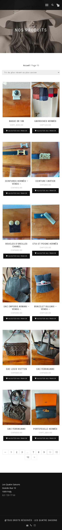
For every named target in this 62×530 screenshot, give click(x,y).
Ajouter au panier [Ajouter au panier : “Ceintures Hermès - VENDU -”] (18, 193)
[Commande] (31, 72)
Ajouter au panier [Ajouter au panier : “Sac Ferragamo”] (46, 378)
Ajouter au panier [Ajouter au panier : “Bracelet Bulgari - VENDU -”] (46, 319)
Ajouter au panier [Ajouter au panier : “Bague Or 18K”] (18, 131)
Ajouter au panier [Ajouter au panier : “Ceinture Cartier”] (46, 191)
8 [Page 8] (38, 452)
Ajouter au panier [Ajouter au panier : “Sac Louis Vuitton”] (18, 378)
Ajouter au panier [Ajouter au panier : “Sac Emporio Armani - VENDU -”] (18, 319)
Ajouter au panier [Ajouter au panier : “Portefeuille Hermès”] (46, 438)
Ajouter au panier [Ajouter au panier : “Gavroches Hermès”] (46, 131)
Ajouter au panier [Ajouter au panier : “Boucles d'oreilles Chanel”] (18, 256)
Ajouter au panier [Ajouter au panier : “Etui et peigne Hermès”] (46, 253)
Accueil (26, 65)
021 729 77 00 (8, 495)
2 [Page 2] (16, 452)
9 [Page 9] (44, 452)
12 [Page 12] (28, 457)
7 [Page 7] (33, 452)
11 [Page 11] (56, 452)
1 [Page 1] (11, 452)
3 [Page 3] (22, 452)
